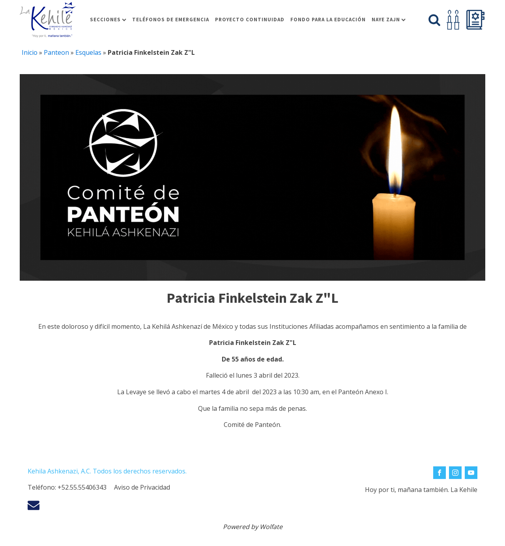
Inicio (29, 52)
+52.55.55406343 (82, 487)
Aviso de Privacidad (142, 487)
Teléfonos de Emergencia (170, 19)
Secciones (108, 19)
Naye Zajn (389, 19)
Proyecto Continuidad (249, 19)
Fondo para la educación (328, 19)
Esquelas (88, 52)
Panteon (56, 52)
